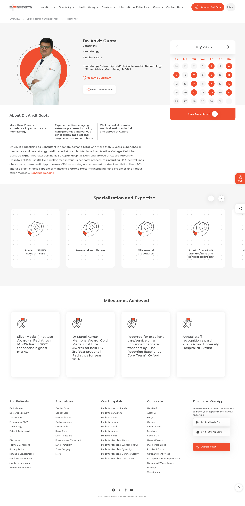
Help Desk (152, 408)
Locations (46, 7)
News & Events (154, 440)
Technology (16, 426)
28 (193, 101)
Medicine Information (21, 458)
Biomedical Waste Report (160, 463)
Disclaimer (15, 440)
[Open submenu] (73, 7)
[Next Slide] (221, 198)
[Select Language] (231, 7)
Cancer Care (61, 413)
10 (220, 74)
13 (185, 83)
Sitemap (151, 467)
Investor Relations (156, 445)
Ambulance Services (20, 467)
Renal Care (61, 431)
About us (151, 413)
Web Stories (153, 472)
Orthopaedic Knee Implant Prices (164, 458)
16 (211, 83)
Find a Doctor (16, 408)
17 (220, 83)
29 (202, 101)
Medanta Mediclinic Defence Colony (120, 454)
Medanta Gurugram (111, 413)
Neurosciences (63, 417)
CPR (12, 435)
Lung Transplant (63, 445)
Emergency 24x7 (19, 422)
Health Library (86, 7)
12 (176, 83)
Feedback (152, 431)
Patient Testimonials (20, 431)
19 (176, 92)
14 (194, 83)
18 (229, 83)
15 (203, 83)
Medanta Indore (109, 431)
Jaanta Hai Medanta (20, 463)
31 (220, 101)
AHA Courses (154, 426)
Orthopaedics (62, 426)
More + (59, 454)
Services (107, 7)
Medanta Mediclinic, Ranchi (115, 440)
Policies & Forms (155, 449)
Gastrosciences (63, 422)
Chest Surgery (62, 449)
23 (211, 92)
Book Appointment (203, 114)
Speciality (65, 7)
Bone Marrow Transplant (68, 440)
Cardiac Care (62, 408)
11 (229, 74)
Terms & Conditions (20, 445)
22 (202, 92)
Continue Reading (42, 173)
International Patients (133, 7)
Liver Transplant (63, 435)
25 (229, 92)
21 (194, 92)
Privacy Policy (17, 449)
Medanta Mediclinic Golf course (117, 458)
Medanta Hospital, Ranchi (114, 408)
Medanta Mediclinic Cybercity (116, 449)
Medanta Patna (109, 417)
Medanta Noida (109, 435)
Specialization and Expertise (43, 19)
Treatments (16, 417)
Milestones (72, 19)
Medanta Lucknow (110, 422)
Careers (158, 7)
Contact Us (173, 7)
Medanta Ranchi (109, 426)
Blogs (150, 417)
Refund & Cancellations (22, 454)
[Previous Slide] (211, 198)
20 (185, 92)
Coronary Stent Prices (158, 454)
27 (185, 101)
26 (176, 101)
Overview (15, 19)
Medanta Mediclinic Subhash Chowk (119, 445)
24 (220, 92)
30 (211, 101)
